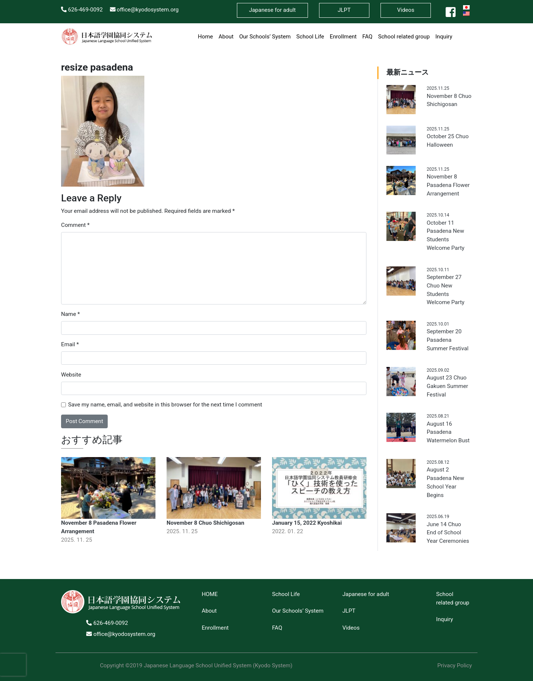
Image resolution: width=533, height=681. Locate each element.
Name (70, 314)
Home (205, 36)
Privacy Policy (454, 665)
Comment (75, 225)
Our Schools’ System (265, 36)
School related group (404, 36)
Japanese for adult (365, 594)
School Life (310, 36)
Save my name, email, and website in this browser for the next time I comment (165, 404)
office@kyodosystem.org (144, 9)
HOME (210, 594)
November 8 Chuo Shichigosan (205, 523)
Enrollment (343, 36)
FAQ (367, 36)
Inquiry (443, 36)
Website (71, 374)
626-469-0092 (82, 9)
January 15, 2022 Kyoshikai (307, 523)
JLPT (348, 610)
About (226, 36)
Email (70, 344)
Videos (405, 10)
